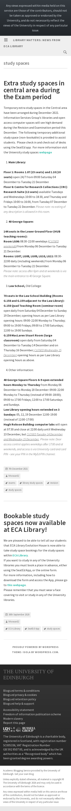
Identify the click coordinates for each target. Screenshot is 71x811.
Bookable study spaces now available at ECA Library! (35, 522)
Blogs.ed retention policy (19, 699)
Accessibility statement (18, 710)
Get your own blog (24, 773)
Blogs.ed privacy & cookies (20, 695)
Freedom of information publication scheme (32, 714)
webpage (45, 152)
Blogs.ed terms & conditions (21, 690)
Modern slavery (13, 718)
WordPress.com (46, 652)
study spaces (15, 490)
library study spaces (33, 482)
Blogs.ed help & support (18, 703)
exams (12, 482)
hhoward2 (14, 475)
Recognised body (36, 754)
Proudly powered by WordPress (35, 647)
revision (54, 482)
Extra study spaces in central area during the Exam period (34, 90)
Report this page (14, 723)
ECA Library (14, 628)
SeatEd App (33, 628)
